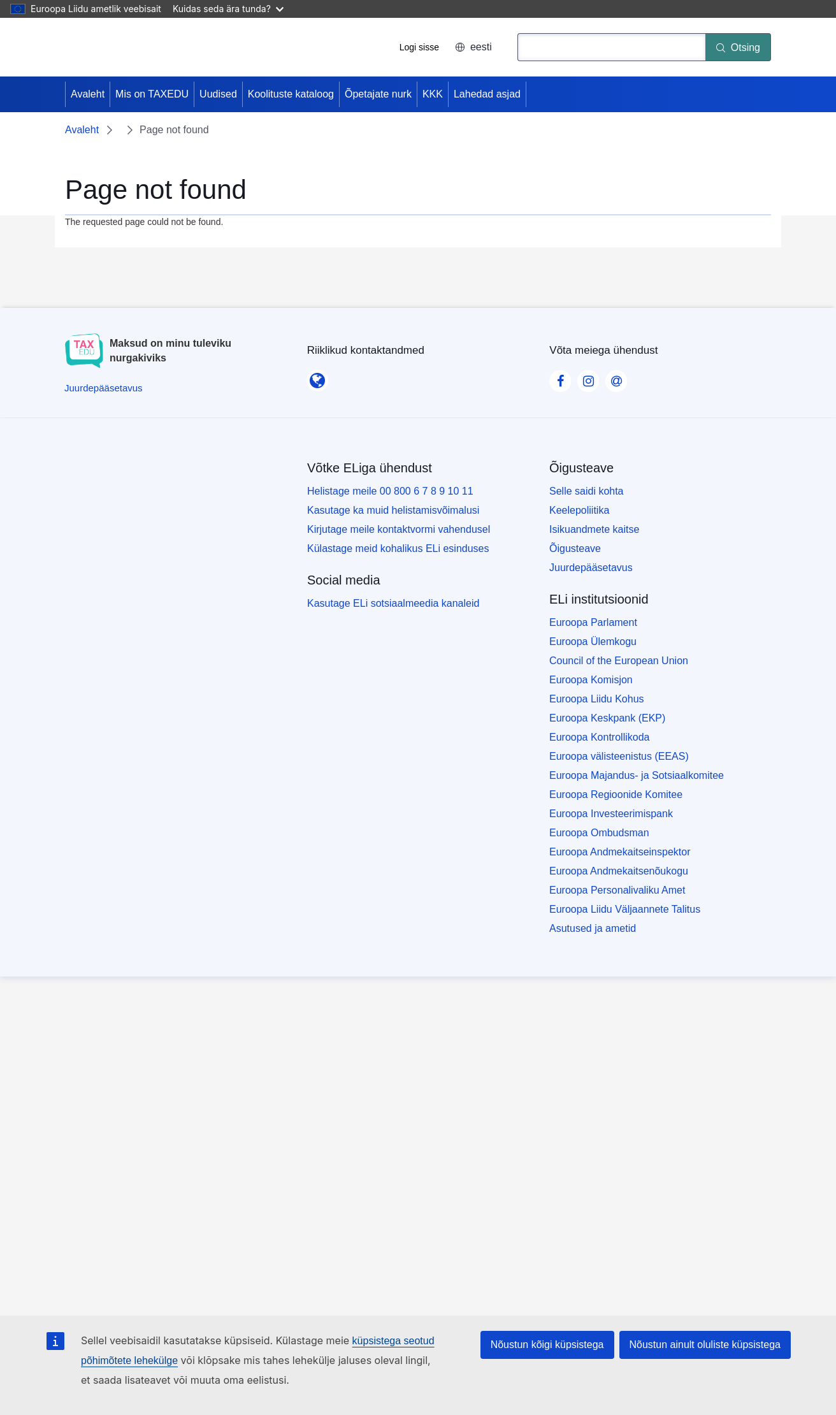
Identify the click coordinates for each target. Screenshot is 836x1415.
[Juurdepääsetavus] (103, 388)
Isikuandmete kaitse (594, 529)
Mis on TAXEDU (152, 94)
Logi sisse (419, 47)
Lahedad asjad (487, 94)
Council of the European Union (618, 660)
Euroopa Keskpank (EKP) (607, 718)
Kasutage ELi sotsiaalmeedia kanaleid (393, 603)
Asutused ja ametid (592, 928)
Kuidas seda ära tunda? (228, 8)
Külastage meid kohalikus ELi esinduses (398, 548)
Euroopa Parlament (593, 622)
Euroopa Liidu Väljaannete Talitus (624, 909)
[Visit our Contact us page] (616, 377)
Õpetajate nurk (378, 94)
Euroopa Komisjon (591, 679)
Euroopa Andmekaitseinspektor (619, 851)
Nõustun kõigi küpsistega (547, 1344)
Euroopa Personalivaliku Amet (617, 890)
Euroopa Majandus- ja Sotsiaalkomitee (636, 775)
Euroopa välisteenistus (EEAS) (619, 756)
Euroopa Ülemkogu (593, 641)
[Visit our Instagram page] (588, 377)
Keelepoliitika (579, 510)
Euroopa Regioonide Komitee (615, 794)
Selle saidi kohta (586, 491)
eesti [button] (473, 46)
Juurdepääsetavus (591, 567)
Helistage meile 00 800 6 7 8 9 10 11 (390, 491)
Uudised (218, 94)
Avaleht (87, 94)
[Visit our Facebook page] (560, 377)
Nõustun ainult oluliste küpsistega (705, 1344)
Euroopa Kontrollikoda (599, 737)
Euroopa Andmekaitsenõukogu (618, 871)
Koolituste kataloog (291, 94)
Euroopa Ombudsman (599, 832)
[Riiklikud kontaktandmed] (317, 377)
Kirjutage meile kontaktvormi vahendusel (398, 529)
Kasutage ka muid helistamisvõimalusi (393, 510)
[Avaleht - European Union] (112, 47)
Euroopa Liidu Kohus (596, 698)
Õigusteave (575, 548)
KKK (432, 94)
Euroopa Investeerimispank (611, 813)
